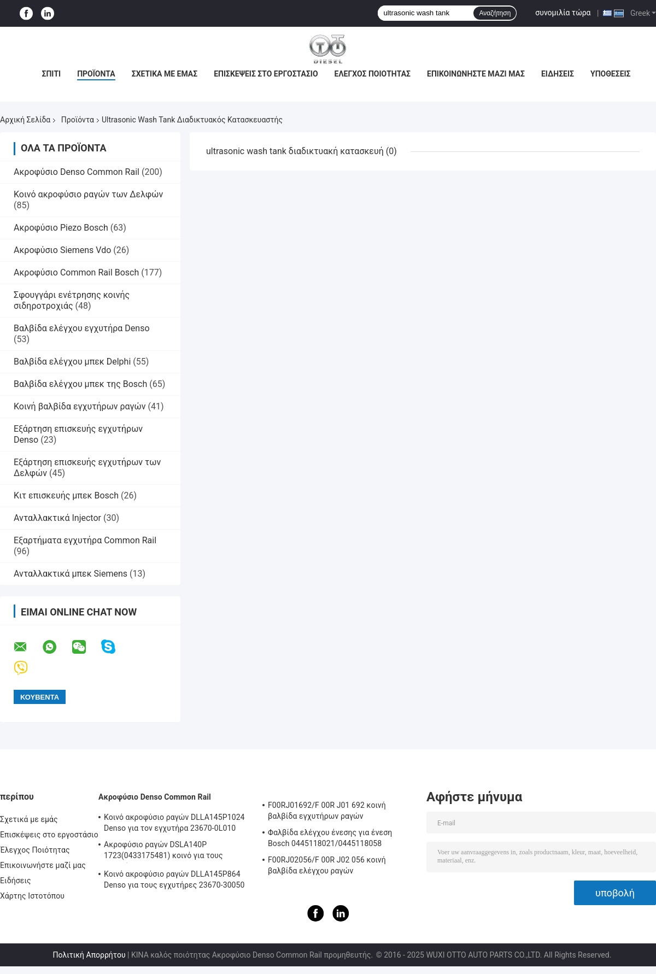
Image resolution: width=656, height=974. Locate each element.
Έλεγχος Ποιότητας (373, 73)
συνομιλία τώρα (562, 12)
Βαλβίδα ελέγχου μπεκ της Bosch (80, 384)
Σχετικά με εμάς (164, 73)
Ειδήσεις (557, 73)
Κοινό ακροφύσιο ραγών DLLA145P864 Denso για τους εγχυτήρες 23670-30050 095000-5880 (174, 881)
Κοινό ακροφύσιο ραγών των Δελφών (88, 194)
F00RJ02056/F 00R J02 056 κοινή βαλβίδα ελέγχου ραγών (327, 865)
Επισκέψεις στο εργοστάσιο (266, 73)
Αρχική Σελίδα (25, 119)
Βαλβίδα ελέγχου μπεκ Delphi (72, 361)
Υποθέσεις (610, 73)
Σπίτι (51, 73)
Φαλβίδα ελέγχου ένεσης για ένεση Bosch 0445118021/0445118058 (330, 838)
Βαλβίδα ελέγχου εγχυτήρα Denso (82, 328)
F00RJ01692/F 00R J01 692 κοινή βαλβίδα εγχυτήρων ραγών (327, 810)
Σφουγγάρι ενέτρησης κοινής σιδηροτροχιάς (72, 300)
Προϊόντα (96, 73)
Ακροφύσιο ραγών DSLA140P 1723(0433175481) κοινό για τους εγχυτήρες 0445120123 (163, 851)
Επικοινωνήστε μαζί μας (476, 73)
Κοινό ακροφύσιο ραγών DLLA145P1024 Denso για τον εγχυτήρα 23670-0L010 (174, 822)
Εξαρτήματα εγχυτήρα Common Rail (85, 540)
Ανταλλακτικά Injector (57, 518)
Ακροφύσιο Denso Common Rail (76, 172)
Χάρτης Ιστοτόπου (32, 895)
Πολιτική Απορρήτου (89, 954)
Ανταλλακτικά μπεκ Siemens (70, 573)
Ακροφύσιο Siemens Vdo (62, 250)
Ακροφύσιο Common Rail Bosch (76, 272)
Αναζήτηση (495, 13)
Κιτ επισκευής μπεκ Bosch (66, 495)
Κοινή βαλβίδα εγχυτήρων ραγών (80, 406)
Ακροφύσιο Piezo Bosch (61, 227)
